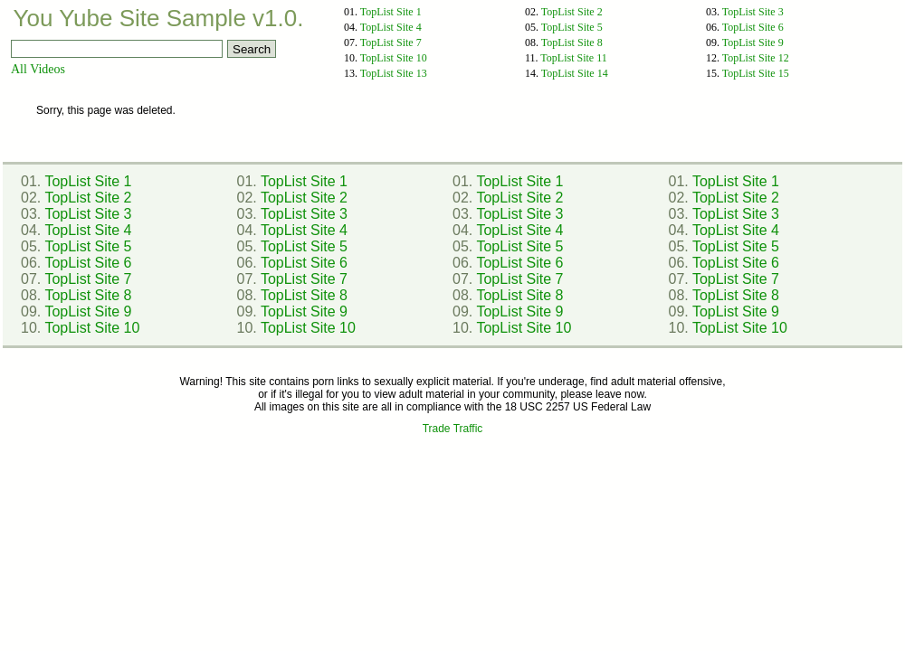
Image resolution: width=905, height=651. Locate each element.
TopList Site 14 (574, 73)
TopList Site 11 (573, 58)
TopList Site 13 (393, 73)
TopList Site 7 (391, 42)
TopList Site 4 (391, 27)
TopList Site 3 (753, 11)
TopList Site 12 (755, 58)
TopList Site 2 (572, 11)
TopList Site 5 (572, 27)
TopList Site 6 (753, 27)
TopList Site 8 (572, 42)
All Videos (38, 69)
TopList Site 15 (755, 73)
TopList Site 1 (391, 11)
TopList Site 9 (753, 42)
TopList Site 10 (393, 58)
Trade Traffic (453, 428)
